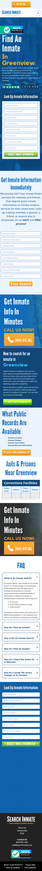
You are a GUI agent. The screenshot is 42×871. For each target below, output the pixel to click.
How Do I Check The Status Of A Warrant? (19, 661)
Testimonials (22, 831)
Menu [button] (38, 13)
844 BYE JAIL (21, 4)
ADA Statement (30, 867)
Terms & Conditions (13, 867)
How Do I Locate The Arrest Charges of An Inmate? (18, 674)
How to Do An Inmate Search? (19, 638)
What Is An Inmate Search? (18, 578)
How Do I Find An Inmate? (17, 628)
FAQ (22, 833)
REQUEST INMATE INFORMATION (17, 402)
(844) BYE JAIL (23, 340)
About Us (22, 828)
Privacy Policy (31, 865)
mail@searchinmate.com (22, 845)
